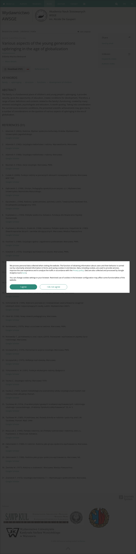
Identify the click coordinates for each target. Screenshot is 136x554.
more (24, 273)
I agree (23, 286)
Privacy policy (78, 270)
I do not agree (53, 286)
